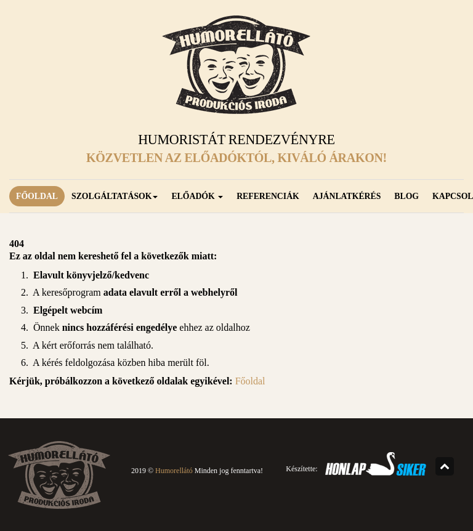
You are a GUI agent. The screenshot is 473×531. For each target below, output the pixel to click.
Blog (406, 196)
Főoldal (37, 196)
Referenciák (267, 196)
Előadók (197, 196)
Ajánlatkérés (347, 196)
